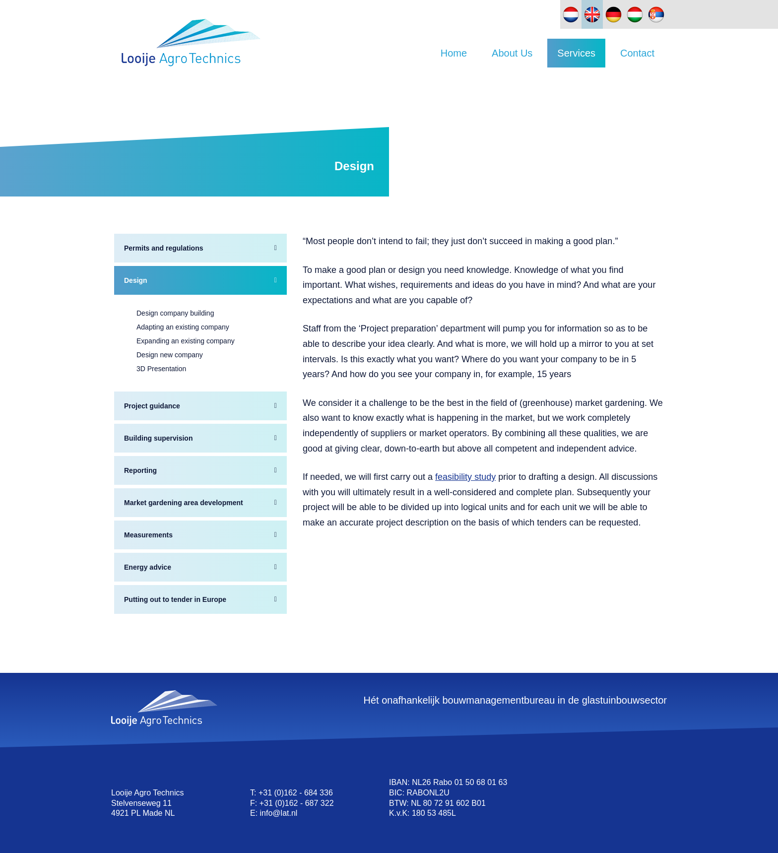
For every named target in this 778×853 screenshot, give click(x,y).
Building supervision (158, 438)
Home (454, 53)
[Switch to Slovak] (656, 14)
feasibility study (465, 477)
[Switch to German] (613, 14)
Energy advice (147, 567)
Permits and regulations (163, 248)
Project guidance (152, 406)
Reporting (140, 470)
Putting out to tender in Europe (175, 599)
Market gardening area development (183, 503)
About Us (512, 53)
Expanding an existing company (185, 341)
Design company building (175, 313)
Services (576, 53)
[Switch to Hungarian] (635, 14)
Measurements (148, 535)
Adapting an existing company (182, 327)
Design (135, 280)
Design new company (169, 355)
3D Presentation (161, 369)
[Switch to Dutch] (571, 14)
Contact (637, 53)
